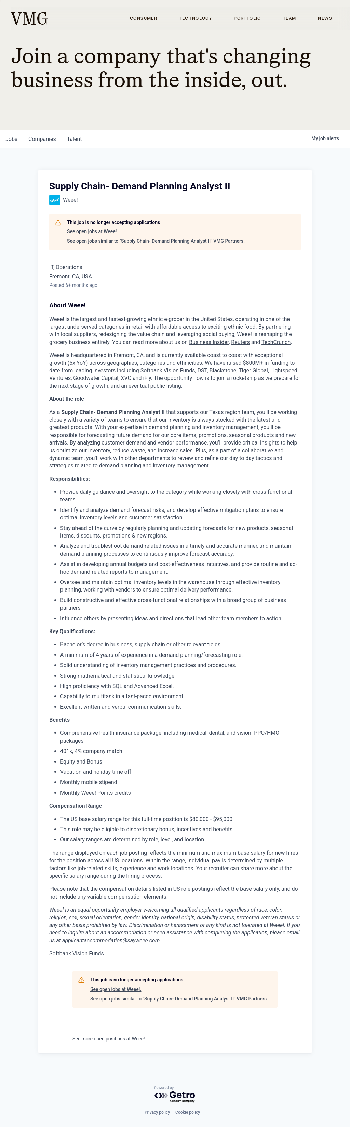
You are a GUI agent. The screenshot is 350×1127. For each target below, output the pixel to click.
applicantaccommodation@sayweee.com (111, 940)
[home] (29, 18)
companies (42, 139)
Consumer (143, 18)
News (325, 18)
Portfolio (247, 18)
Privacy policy (157, 1112)
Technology (195, 18)
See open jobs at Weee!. (92, 231)
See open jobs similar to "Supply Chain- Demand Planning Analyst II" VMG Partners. (156, 241)
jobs (11, 139)
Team (289, 18)
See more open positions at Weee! (108, 1039)
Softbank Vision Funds (167, 370)
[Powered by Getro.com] (175, 1094)
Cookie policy (187, 1112)
